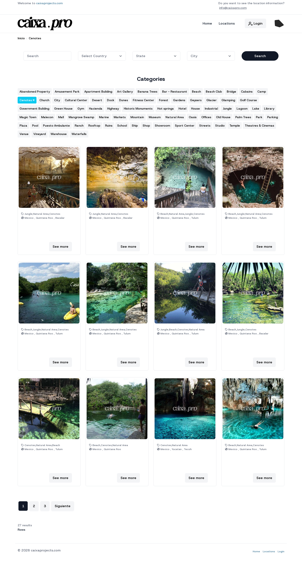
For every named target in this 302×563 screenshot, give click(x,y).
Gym (80, 108)
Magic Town (28, 116)
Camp (261, 91)
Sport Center (184, 124)
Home (207, 23)
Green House (63, 108)
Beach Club (214, 91)
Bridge (231, 91)
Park (259, 116)
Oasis (193, 116)
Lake (255, 108)
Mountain (137, 116)
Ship (135, 124)
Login (255, 23)
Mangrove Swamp (81, 116)
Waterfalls (79, 133)
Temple (234, 124)
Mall (61, 116)
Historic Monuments (138, 108)
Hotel (182, 108)
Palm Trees (243, 116)
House (195, 108)
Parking (272, 116)
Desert (97, 99)
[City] (211, 55)
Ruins (108, 124)
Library (269, 108)
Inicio (21, 37)
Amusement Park (67, 91)
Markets (120, 116)
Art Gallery (125, 91)
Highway (113, 108)
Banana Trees (147, 91)
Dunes (123, 99)
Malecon (47, 116)
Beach (196, 91)
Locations (227, 23)
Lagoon (242, 108)
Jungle (227, 108)
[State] (102, 55)
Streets (204, 124)
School (122, 124)
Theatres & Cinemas (259, 124)
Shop (146, 124)
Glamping (228, 99)
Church (44, 99)
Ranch (79, 124)
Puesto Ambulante (56, 124)
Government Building (34, 108)
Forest (163, 99)
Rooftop (94, 124)
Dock (110, 99)
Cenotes (35, 37)
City (57, 99)
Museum (155, 116)
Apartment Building (98, 91)
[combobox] (47, 55)
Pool (35, 124)
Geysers (196, 99)
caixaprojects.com (49, 3)
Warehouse (59, 133)
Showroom (162, 124)
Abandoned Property (35, 91)
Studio (220, 124)
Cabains (247, 91)
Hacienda (95, 108)
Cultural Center (76, 99)
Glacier (211, 99)
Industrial (211, 108)
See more (60, 245)
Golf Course (248, 99)
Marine (104, 116)
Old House (223, 116)
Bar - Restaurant (174, 91)
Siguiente (62, 505)
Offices (206, 116)
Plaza (23, 124)
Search (260, 55)
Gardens (179, 99)
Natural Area (174, 116)
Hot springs (165, 108)
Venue (24, 133)
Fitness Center (143, 99)
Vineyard (39, 133)
